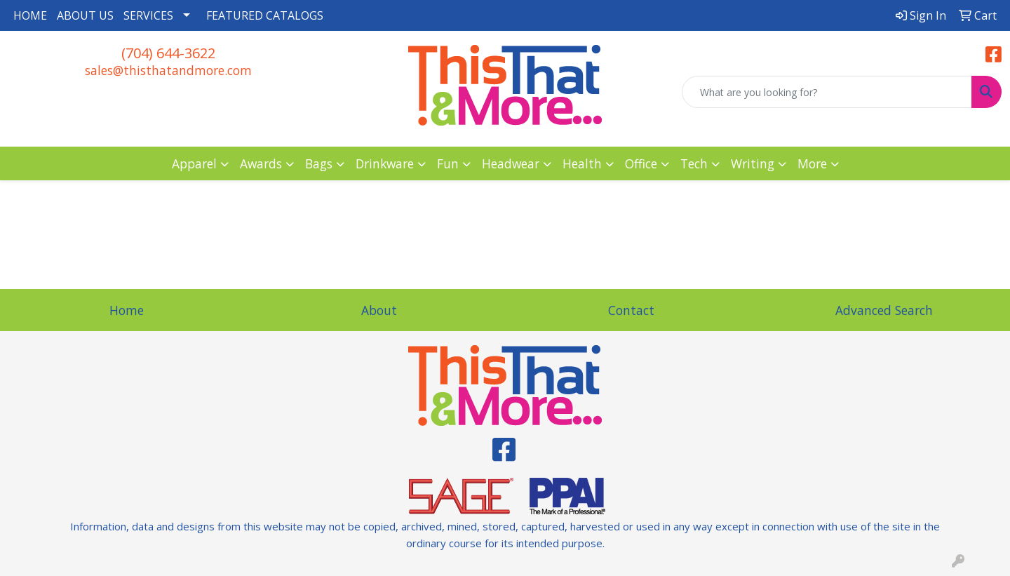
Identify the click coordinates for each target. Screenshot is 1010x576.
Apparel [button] (194, 163)
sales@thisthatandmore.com (168, 70)
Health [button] (582, 163)
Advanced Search (884, 310)
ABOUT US (85, 15)
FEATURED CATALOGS (264, 15)
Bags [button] (318, 163)
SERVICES (148, 15)
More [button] (812, 163)
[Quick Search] (827, 92)
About (379, 310)
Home (126, 310)
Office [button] (641, 163)
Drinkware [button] (385, 163)
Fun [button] (448, 163)
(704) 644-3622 (168, 52)
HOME (30, 15)
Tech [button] (694, 163)
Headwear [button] (510, 163)
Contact (631, 310)
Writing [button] (752, 163)
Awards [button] (261, 163)
